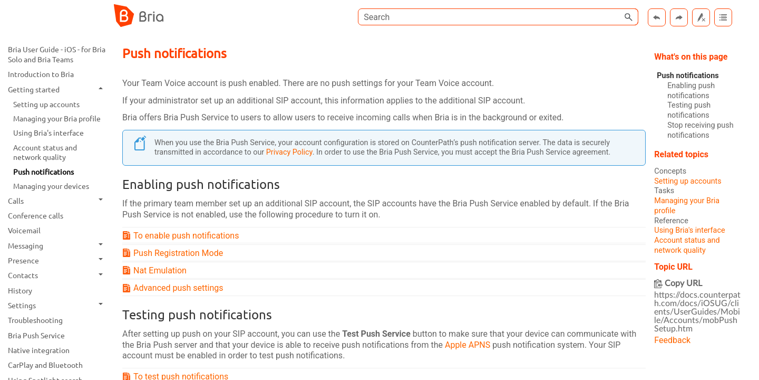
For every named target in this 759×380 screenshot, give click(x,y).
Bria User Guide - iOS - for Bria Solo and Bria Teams (56, 54)
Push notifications (43, 171)
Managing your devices (51, 186)
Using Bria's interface (48, 132)
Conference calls (35, 215)
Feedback (672, 340)
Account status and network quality (45, 152)
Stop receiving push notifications (700, 130)
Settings (58, 305)
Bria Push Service (36, 335)
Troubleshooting (35, 320)
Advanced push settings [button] (174, 288)
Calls (58, 200)
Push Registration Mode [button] (174, 253)
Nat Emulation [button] (156, 270)
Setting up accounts (46, 104)
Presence (58, 260)
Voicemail (24, 230)
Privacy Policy (289, 152)
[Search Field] (498, 16)
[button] (628, 16)
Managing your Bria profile (57, 118)
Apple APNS (467, 345)
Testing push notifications (689, 110)
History (20, 290)
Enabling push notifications (691, 90)
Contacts (58, 275)
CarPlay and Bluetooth (45, 364)
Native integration (39, 350)
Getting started (58, 89)
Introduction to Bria (41, 74)
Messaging (58, 245)
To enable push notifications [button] (182, 236)
